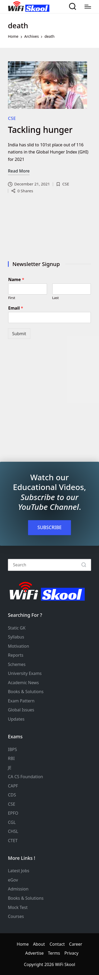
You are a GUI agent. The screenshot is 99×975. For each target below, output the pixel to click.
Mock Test (17, 907)
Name (16, 279)
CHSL (13, 831)
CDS (12, 795)
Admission (18, 889)
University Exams (25, 673)
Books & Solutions (26, 691)
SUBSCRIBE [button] (49, 527)
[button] (84, 565)
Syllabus (16, 637)
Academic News (23, 682)
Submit (19, 334)
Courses (16, 916)
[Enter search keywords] (49, 565)
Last (55, 298)
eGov (13, 880)
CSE (12, 118)
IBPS (12, 749)
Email (15, 308)
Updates (16, 719)
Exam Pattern (21, 701)
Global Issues (21, 710)
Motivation (18, 646)
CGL (12, 822)
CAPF (13, 786)
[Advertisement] (49, 228)
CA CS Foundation (25, 777)
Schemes (17, 664)
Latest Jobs (18, 871)
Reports (15, 655)
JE (9, 768)
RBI (11, 758)
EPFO (13, 813)
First (11, 298)
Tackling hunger (40, 129)
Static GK (17, 628)
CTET (13, 840)
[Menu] (87, 6)
